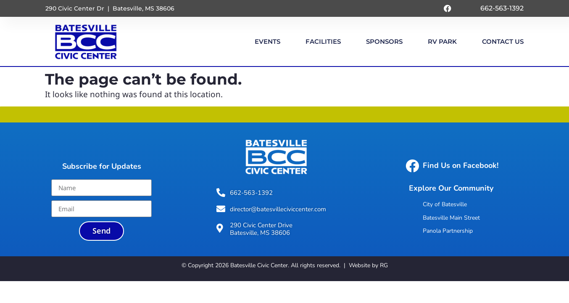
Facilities (323, 41)
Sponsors (384, 41)
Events (267, 41)
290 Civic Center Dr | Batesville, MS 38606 (109, 8)
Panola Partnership (448, 231)
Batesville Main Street (451, 218)
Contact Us (503, 41)
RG (384, 265)
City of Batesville (445, 204)
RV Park (442, 41)
